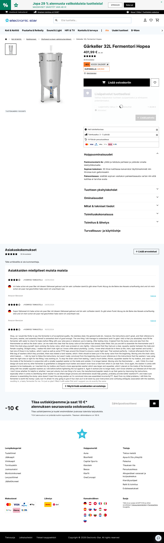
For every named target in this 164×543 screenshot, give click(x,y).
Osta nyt (129, 5)
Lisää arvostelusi (146, 251)
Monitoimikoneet (13, 473)
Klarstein (88, 465)
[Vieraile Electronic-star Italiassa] (105, 503)
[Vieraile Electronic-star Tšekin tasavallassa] (95, 509)
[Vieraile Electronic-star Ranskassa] (100, 503)
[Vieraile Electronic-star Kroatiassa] (85, 515)
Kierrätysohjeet (130, 480)
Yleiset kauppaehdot (46, 537)
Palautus (127, 461)
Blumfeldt (88, 457)
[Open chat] (158, 538)
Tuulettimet (10, 453)
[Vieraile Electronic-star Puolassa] (105, 509)
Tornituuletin (11, 465)
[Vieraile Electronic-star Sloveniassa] (85, 520)
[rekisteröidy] (162, 30)
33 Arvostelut (89, 60)
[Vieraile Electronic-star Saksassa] (85, 503)
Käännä (153, 296)
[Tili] (145, 20)
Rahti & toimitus (130, 484)
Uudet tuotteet (120, 30)
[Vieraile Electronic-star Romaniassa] (90, 515)
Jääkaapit (9, 457)
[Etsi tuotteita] (92, 20)
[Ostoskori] (157, 20)
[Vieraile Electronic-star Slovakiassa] (90, 509)
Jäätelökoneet (12, 481)
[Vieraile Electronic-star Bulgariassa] (95, 515)
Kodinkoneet (31, 39)
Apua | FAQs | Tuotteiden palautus (145, 12)
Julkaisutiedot (25, 537)
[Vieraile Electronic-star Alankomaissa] (100, 515)
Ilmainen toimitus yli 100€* (48, 12)
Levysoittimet (11, 477)
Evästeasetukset (130, 488)
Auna (86, 453)
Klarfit (86, 473)
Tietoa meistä (129, 453)
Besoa (86, 469)
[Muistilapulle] (155, 82)
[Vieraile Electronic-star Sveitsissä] (95, 503)
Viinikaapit (10, 461)
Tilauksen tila (129, 465)
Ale (107, 30)
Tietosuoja (10, 537)
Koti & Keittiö (16, 39)
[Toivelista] (151, 20)
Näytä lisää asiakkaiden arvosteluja (85, 386)
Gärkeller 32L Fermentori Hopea (88, 39)
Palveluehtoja (153, 505)
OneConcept (90, 477)
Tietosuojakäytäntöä (138, 505)
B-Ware (135, 30)
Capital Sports (90, 461)
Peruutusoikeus (130, 469)
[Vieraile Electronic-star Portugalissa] (105, 515)
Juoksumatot (11, 469)
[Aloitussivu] (8, 39)
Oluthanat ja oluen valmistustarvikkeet (56, 39)
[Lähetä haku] (56, 20)
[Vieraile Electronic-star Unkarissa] (100, 509)
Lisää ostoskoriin (116, 82)
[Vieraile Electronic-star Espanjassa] (85, 509)
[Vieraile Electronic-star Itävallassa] (90, 503)
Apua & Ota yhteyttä (132, 457)
